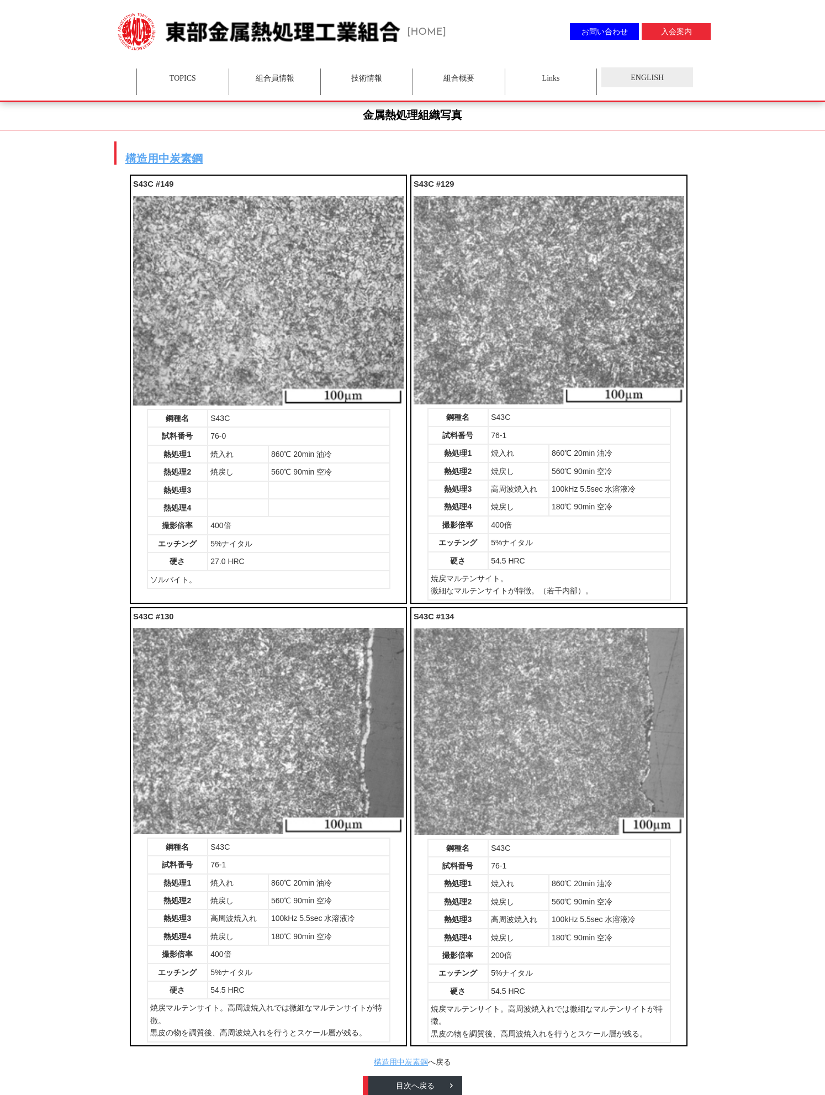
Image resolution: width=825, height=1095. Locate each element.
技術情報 (366, 78)
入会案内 (676, 31)
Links (551, 78)
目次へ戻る (415, 1085)
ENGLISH (647, 77)
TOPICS (183, 78)
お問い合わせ (604, 31)
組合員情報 (275, 78)
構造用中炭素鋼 (164, 158)
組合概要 (458, 78)
